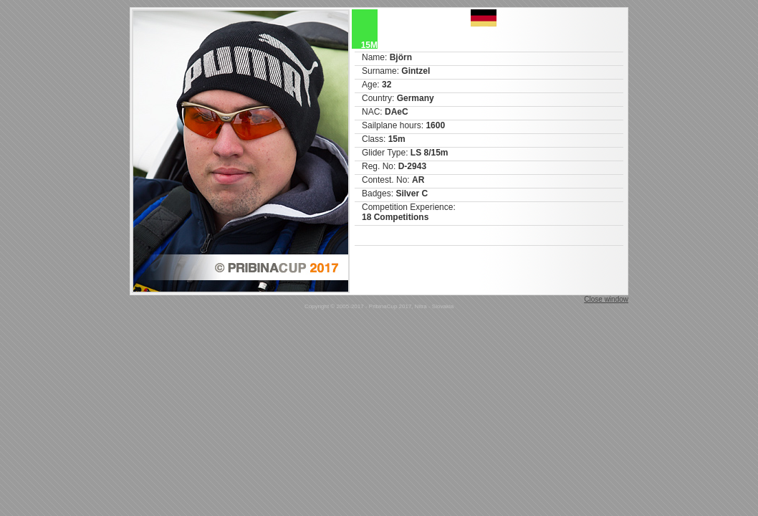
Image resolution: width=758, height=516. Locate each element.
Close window (606, 299)
